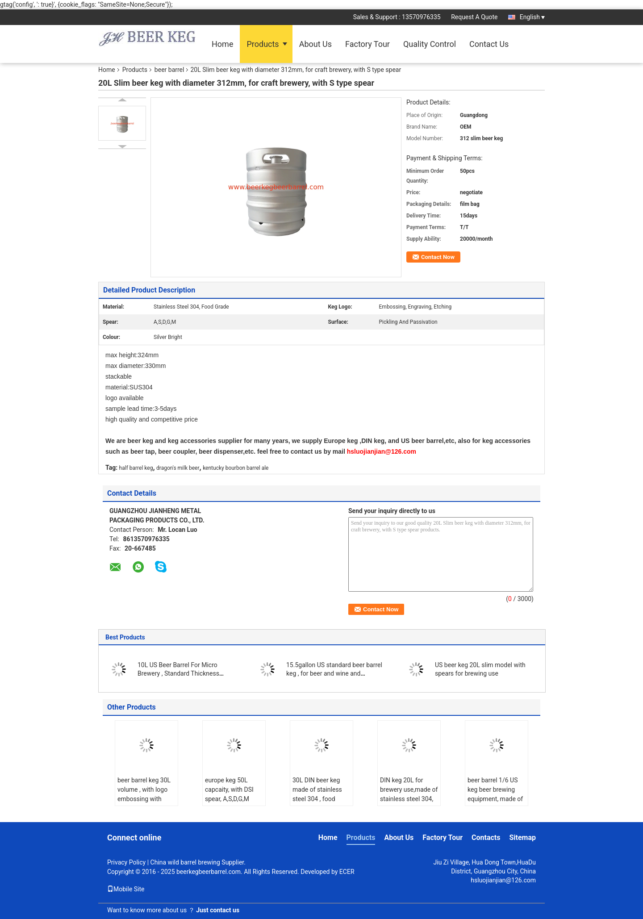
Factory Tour (367, 44)
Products (262, 44)
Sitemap (522, 837)
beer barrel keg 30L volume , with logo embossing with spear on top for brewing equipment (144, 799)
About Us (315, 44)
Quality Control (429, 44)
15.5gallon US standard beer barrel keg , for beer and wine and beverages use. (334, 673)
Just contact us (217, 910)
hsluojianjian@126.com (503, 880)
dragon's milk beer (177, 468)
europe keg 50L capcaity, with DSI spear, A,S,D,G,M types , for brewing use (230, 799)
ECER (347, 871)
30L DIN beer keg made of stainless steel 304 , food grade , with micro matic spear (317, 799)
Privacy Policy (126, 862)
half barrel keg (136, 468)
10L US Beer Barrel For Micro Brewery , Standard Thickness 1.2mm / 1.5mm (178, 673)
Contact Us (489, 44)
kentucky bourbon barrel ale (235, 468)
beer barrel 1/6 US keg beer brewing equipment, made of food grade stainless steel (496, 799)
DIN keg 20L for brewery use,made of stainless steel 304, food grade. (409, 794)
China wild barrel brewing (185, 862)
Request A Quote (474, 17)
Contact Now (438, 257)
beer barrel (169, 69)
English (532, 17)
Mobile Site (126, 889)
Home (222, 44)
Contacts (486, 837)
